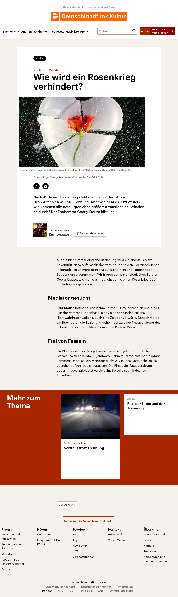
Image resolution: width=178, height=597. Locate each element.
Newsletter (80, 545)
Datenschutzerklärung (60, 586)
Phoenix (86, 590)
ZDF (72, 590)
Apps (76, 540)
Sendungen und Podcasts (12, 546)
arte (100, 590)
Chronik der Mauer (122, 590)
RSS (75, 551)
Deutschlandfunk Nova (101, 6)
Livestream (44, 534)
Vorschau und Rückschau (10, 536)
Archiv (84, 31)
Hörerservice (116, 534)
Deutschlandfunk (73, 6)
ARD (60, 590)
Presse (148, 540)
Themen (8, 31)
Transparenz (152, 551)
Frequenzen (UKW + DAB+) (50, 542)
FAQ (75, 534)
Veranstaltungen (84, 556)
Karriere (149, 545)
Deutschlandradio (155, 534)
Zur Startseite (67, 504)
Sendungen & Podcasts (48, 31)
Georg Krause (67, 279)
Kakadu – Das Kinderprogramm (12, 561)
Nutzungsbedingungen (96, 586)
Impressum (125, 586)
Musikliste (72, 31)
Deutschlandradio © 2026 (89, 582)
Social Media (116, 540)
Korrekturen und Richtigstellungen (155, 558)
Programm (25, 31)
